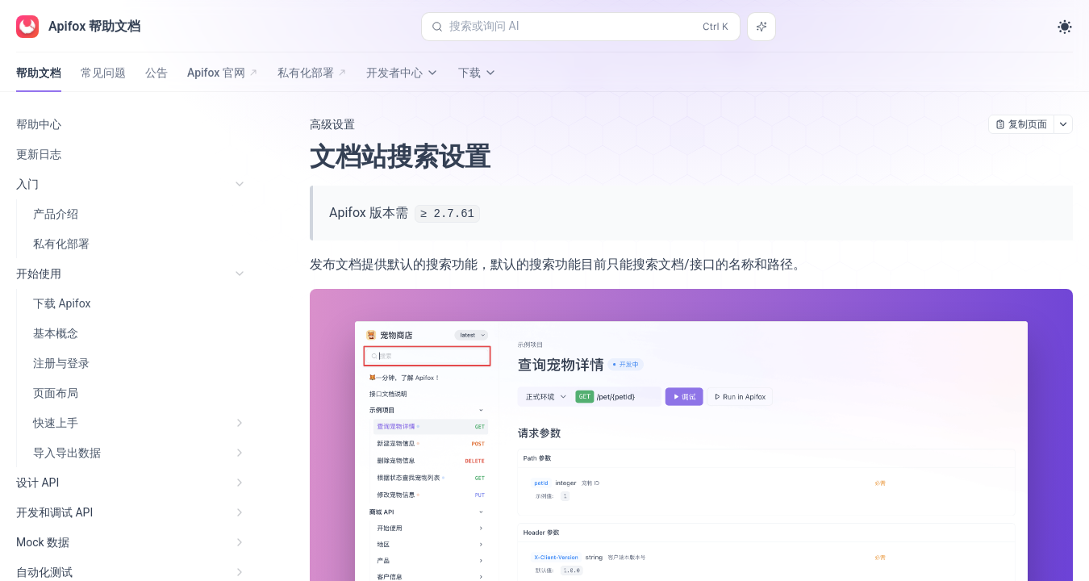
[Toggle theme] (1065, 26)
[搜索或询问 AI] (761, 26)
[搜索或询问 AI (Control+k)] (581, 26)
